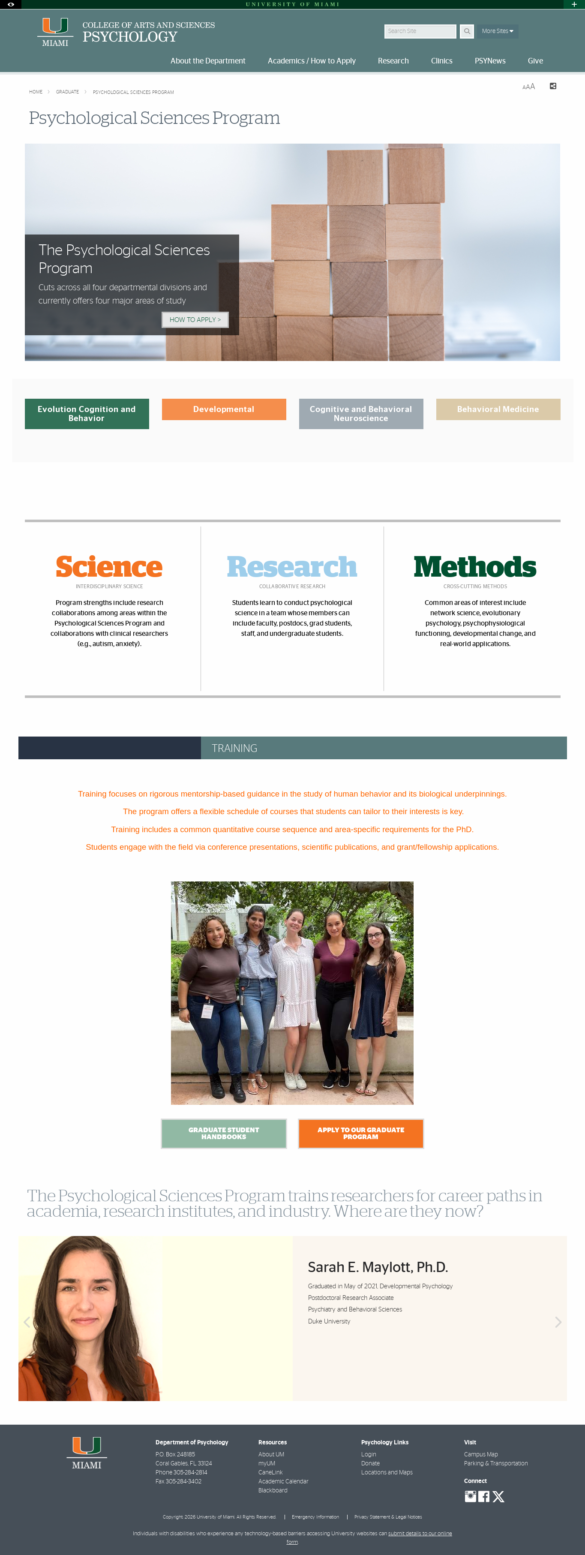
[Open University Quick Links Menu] (574, 4)
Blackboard (273, 1491)
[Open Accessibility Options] (10, 4)
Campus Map (481, 1455)
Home (36, 92)
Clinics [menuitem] (442, 61)
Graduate (68, 92)
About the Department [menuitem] (208, 61)
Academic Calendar (283, 1482)
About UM (271, 1455)
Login (368, 1455)
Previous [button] (26, 1322)
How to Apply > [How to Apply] (195, 319)
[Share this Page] (549, 87)
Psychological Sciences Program (133, 92)
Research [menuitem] (393, 61)
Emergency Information (315, 1517)
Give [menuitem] (535, 61)
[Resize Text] (528, 87)
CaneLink (270, 1473)
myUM (266, 1464)
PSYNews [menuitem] (490, 61)
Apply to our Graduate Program (361, 1133)
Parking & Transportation (496, 1464)
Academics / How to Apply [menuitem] (312, 61)
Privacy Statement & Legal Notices (388, 1517)
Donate (370, 1464)
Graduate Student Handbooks (224, 1133)
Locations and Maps (387, 1473)
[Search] (467, 31)
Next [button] (559, 1322)
